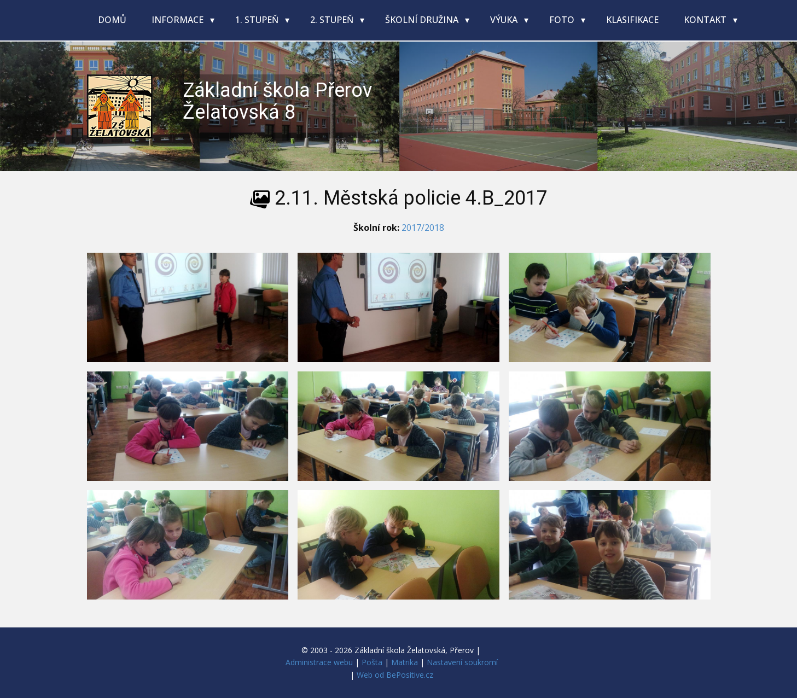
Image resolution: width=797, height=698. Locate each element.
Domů (112, 20)
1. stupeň (258, 20)
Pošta (372, 662)
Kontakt (706, 20)
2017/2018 (423, 228)
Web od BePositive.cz (395, 675)
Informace (179, 20)
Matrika (404, 662)
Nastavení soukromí (462, 662)
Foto (563, 20)
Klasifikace (632, 20)
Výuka (505, 20)
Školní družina (423, 20)
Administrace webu (319, 662)
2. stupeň (333, 20)
